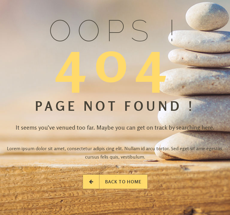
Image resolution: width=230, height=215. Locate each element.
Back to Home (115, 181)
